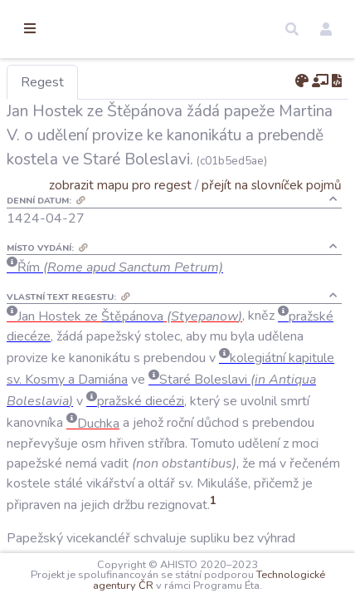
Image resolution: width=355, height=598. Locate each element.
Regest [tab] (128, 82)
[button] (292, 29)
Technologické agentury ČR (176, 574)
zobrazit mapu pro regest (176, 209)
